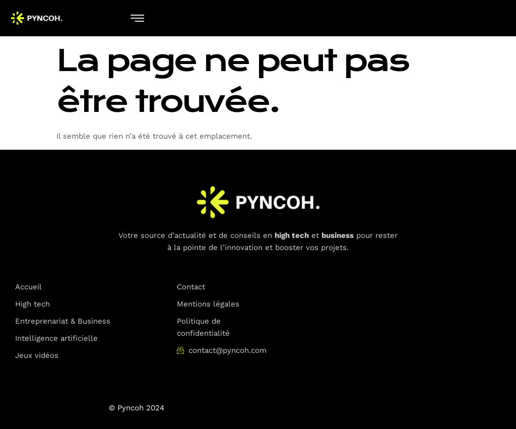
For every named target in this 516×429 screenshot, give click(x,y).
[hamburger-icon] (137, 19)
